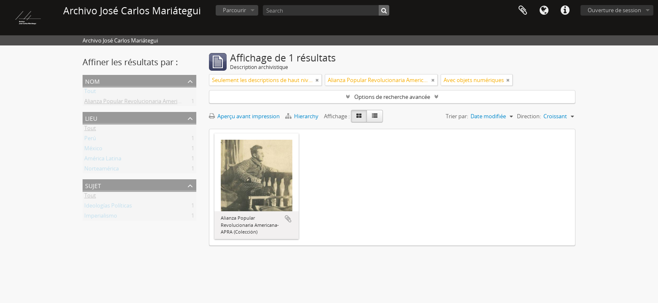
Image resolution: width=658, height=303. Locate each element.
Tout (90, 92)
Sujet (93, 185)
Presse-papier (522, 10)
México (93, 150)
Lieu (91, 117)
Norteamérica (101, 170)
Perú (90, 140)
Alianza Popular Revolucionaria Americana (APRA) (145, 102)
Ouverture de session (614, 10)
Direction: (529, 116)
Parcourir (234, 10)
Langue (543, 10)
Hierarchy (302, 116)
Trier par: (457, 116)
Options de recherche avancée (392, 97)
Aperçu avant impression (244, 116)
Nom (92, 80)
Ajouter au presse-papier (288, 219)
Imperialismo (100, 217)
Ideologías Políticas (108, 207)
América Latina (102, 160)
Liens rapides (564, 10)
